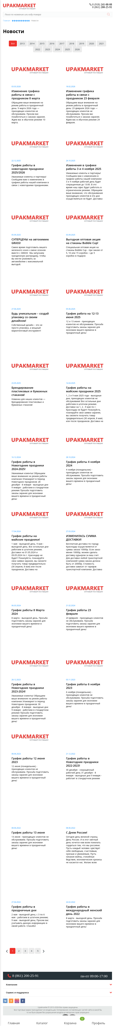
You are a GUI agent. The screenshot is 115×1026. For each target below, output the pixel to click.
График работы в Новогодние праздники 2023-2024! (28, 687)
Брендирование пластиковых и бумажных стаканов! (29, 391)
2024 (57, 49)
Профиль (98, 1020)
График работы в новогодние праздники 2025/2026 (28, 168)
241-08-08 (101, 4)
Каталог (42, 1020)
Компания (11, 984)
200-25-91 (102, 7)
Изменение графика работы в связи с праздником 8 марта (26, 94)
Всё (13, 43)
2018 (71, 43)
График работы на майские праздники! (26, 537)
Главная (14, 1020)
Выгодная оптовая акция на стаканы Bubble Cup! (83, 241)
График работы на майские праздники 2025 (83, 389)
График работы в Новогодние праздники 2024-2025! (28, 465)
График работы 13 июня (28, 832)
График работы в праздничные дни (24, 908)
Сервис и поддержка (17, 992)
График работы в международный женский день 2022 (84, 910)
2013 (22, 43)
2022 (37, 49)
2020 (91, 43)
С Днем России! (76, 832)
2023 (47, 49)
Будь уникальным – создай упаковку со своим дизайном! (30, 317)
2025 (67, 49)
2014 (32, 43)
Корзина (70, 1020)
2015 (42, 43)
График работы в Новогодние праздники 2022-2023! (82, 762)
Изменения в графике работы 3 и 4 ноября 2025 (83, 167)
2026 (77, 49)
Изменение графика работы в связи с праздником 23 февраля (82, 94)
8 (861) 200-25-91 (25, 976)
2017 (61, 43)
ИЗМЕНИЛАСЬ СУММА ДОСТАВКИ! (81, 537)
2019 (81, 43)
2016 (52, 43)
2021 (101, 43)
